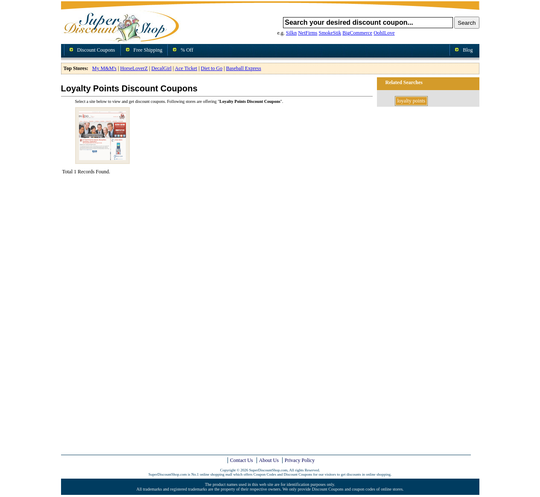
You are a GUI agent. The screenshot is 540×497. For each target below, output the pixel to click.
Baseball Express (243, 68)
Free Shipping (148, 50)
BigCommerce (357, 33)
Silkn (291, 33)
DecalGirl (162, 68)
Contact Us (241, 460)
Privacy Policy (300, 460)
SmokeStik (330, 33)
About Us (269, 460)
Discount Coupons (96, 50)
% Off (187, 50)
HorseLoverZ (134, 68)
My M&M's (104, 68)
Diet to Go (211, 68)
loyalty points (411, 101)
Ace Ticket (186, 68)
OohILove (384, 33)
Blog (468, 50)
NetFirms (307, 33)
